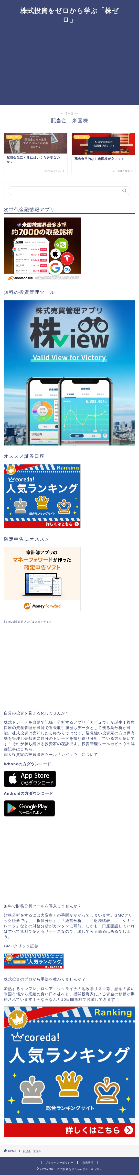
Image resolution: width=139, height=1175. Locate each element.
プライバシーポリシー (59, 1162)
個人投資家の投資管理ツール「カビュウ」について (51, 754)
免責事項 (88, 1162)
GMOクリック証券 (21, 946)
